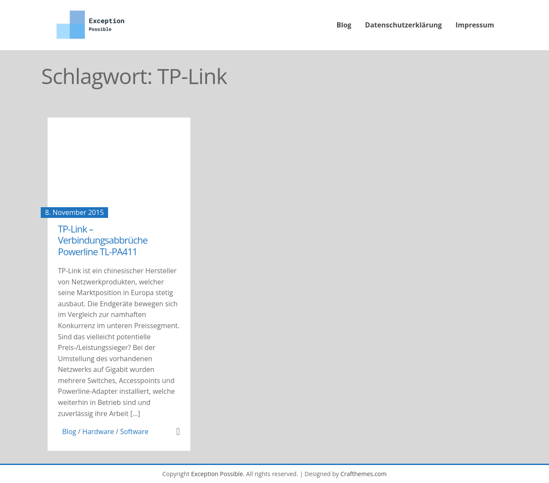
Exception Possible (217, 474)
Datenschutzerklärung (403, 25)
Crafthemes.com (364, 474)
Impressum (474, 25)
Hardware (98, 431)
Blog (344, 25)
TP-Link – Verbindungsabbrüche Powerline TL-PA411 (103, 240)
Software (134, 431)
